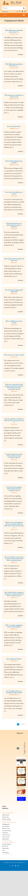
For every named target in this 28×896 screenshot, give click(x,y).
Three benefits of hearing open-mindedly (14, 162)
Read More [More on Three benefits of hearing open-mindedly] (20, 183)
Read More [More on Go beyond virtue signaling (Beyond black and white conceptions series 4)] (20, 513)
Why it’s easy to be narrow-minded (14, 355)
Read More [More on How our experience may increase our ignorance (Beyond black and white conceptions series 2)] (20, 583)
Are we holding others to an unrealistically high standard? (14, 692)
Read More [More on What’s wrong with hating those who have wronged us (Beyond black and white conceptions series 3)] (20, 547)
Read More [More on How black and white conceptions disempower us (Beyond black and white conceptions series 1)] (20, 616)
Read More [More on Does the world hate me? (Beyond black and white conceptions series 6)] (20, 445)
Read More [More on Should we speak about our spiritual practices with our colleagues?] (20, 249)
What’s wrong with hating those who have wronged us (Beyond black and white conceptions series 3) (14, 525)
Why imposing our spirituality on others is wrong (14, 96)
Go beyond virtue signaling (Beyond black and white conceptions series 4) (14, 488)
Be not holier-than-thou (14, 126)
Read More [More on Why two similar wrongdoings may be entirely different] (20, 649)
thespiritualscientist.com (6, 880)
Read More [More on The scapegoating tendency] (20, 681)
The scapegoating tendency (14, 659)
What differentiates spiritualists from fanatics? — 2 (14, 31)
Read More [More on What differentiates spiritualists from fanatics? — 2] (20, 54)
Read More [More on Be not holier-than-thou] (20, 151)
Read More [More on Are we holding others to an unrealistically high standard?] (20, 715)
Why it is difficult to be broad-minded (14, 322)
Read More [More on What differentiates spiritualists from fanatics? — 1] (20, 86)
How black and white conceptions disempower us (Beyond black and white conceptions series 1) (14, 594)
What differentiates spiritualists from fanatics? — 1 (14, 65)
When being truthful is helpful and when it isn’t (14, 259)
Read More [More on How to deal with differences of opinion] (20, 214)
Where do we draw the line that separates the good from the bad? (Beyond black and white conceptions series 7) (14, 387)
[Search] (24, 8)
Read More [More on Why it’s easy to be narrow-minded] (20, 375)
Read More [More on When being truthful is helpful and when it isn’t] (20, 280)
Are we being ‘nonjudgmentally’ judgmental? (14, 291)
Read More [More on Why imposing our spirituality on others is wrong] (20, 117)
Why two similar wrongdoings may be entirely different (14, 626)
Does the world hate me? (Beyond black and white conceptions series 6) (14, 420)
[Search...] (14, 8)
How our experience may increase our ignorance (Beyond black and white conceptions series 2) (14, 558)
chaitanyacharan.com (6, 870)
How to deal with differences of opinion (14, 193)
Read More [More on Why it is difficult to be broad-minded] (20, 345)
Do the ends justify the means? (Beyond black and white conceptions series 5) (14, 456)
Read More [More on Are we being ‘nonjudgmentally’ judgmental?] (20, 312)
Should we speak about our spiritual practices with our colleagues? (14, 225)
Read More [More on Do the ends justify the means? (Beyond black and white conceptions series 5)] (20, 477)
